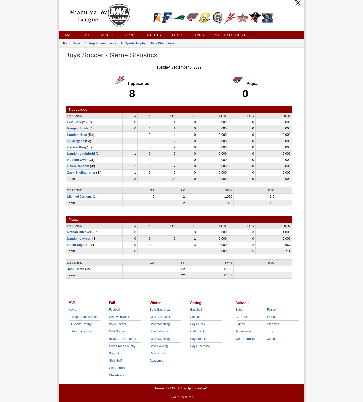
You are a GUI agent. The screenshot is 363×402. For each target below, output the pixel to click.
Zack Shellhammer (81, 172)
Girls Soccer (117, 331)
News (76, 43)
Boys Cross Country (122, 339)
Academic (156, 360)
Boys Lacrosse (200, 346)
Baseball (196, 309)
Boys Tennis (198, 339)
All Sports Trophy (133, 43)
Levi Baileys (76, 122)
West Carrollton (246, 339)
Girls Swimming (160, 339)
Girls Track (197, 331)
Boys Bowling (159, 346)
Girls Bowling (158, 353)
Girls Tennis (117, 368)
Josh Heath (75, 269)
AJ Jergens (75, 141)
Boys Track (197, 324)
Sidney (240, 324)
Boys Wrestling (160, 324)
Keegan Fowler (78, 128)
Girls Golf (115, 360)
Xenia (271, 339)
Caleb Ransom (78, 166)
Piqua (271, 317)
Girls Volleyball (119, 317)
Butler (240, 309)
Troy (270, 331)
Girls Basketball (160, 317)
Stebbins (273, 324)
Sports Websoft (197, 388)
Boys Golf (115, 353)
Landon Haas (77, 135)
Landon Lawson (79, 238)
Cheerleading (118, 375)
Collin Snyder (77, 245)
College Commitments (100, 43)
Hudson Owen (78, 160)
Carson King (76, 147)
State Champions (162, 43)
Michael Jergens (79, 196)
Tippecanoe (243, 331)
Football (114, 309)
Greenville (242, 317)
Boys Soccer (117, 324)
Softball (195, 317)
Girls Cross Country (122, 346)
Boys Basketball (160, 309)
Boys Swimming (160, 331)
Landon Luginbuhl (81, 153)
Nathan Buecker (79, 232)
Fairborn (273, 309)
